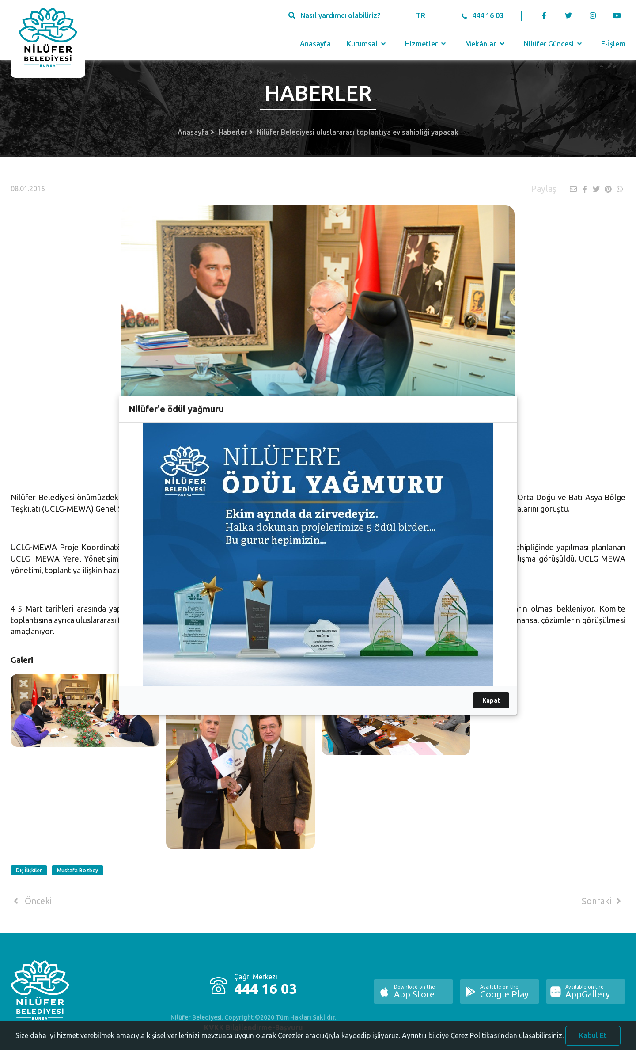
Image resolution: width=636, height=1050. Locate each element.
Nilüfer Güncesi (554, 44)
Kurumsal (367, 44)
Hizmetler (426, 44)
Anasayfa (315, 44)
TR (420, 15)
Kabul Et (593, 1038)
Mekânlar (485, 44)
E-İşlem (613, 44)
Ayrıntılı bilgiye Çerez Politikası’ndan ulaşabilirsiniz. (483, 1038)
